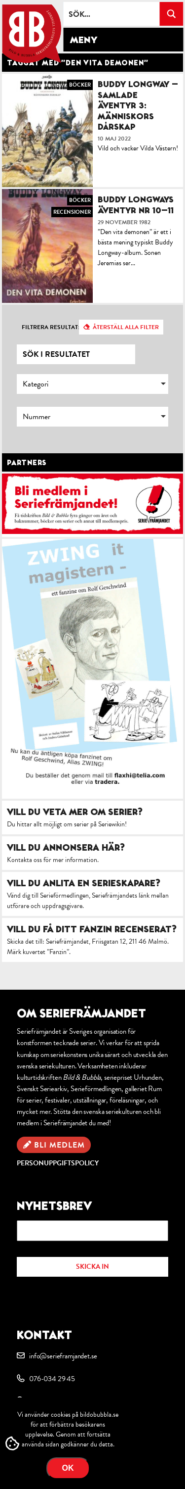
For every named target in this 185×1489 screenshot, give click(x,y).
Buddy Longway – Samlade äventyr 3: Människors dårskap (138, 105)
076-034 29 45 (52, 1378)
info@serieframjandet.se (63, 1355)
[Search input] (112, 13)
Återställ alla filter (126, 327)
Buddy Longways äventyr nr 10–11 (136, 204)
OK (68, 1468)
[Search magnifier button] (171, 14)
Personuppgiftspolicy (58, 1163)
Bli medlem (59, 1145)
